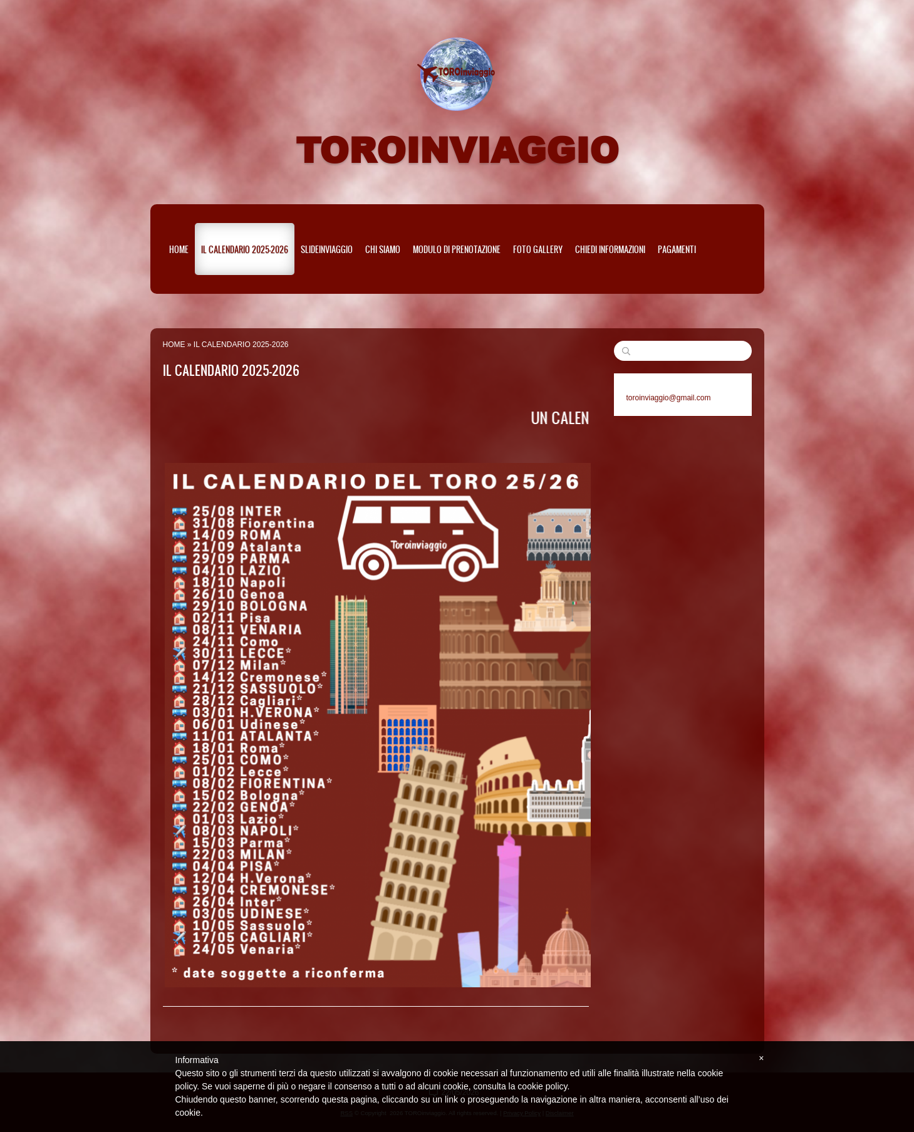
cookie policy (542, 1086)
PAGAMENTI (677, 249)
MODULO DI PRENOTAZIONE (457, 249)
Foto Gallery (538, 249)
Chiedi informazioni (610, 249)
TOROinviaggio (457, 149)
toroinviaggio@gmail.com (668, 397)
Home (179, 249)
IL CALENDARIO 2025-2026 (244, 249)
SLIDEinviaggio (327, 249)
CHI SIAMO (382, 249)
